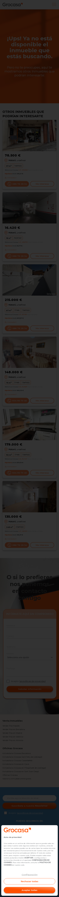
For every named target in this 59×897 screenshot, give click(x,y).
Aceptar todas (29, 890)
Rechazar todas (29, 881)
